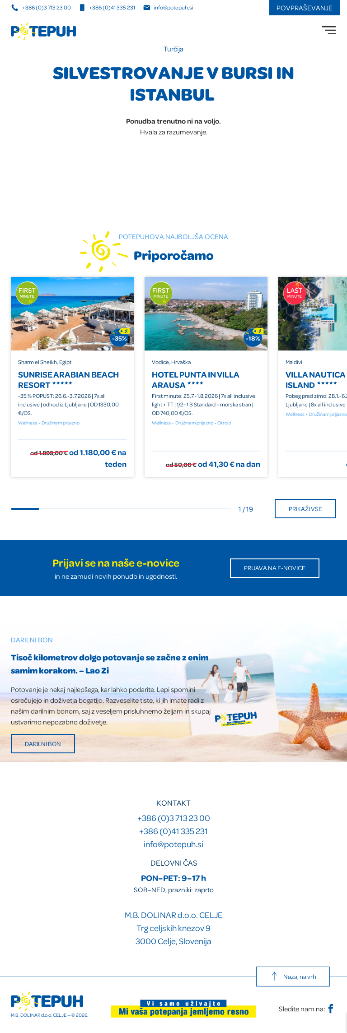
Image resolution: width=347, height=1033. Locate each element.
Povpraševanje (305, 7)
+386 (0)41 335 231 (173, 830)
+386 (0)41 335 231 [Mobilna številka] (107, 7)
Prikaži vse (305, 508)
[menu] (329, 30)
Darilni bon (43, 743)
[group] (72, 377)
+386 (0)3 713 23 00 (173, 817)
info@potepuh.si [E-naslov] (168, 7)
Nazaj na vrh (293, 976)
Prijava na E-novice (274, 568)
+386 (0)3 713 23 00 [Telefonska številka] (41, 7)
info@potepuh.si (173, 844)
